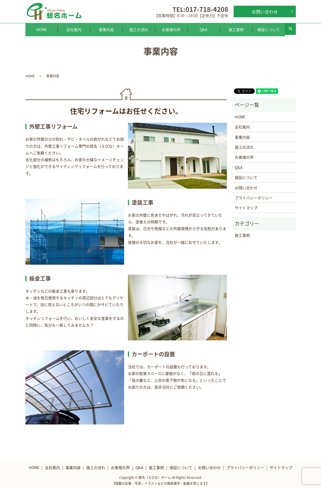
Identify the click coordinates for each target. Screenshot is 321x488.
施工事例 (236, 28)
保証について (268, 28)
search (290, 29)
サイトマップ (246, 206)
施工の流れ (138, 28)
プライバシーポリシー (254, 196)
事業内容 (106, 28)
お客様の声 (171, 28)
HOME (41, 28)
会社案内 (73, 28)
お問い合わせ (265, 11)
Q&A (203, 28)
